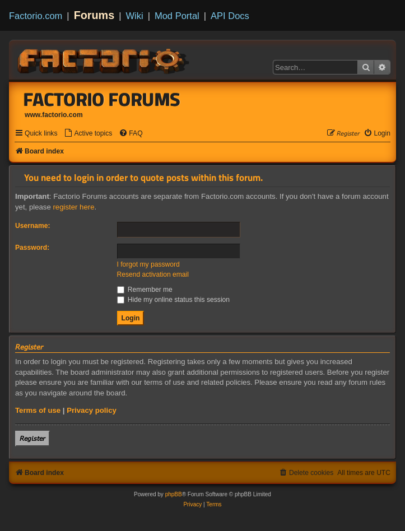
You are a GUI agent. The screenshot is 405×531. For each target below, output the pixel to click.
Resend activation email (153, 274)
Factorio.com (35, 16)
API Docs (230, 16)
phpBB (173, 494)
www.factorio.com (54, 115)
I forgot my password (148, 264)
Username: (32, 226)
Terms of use (37, 410)
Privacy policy (92, 410)
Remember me (145, 290)
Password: (32, 247)
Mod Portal (177, 16)
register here (73, 207)
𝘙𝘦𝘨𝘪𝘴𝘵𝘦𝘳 (32, 438)
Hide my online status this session (173, 300)
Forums (94, 15)
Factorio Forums (102, 99)
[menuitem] (88, 133)
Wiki (134, 16)
